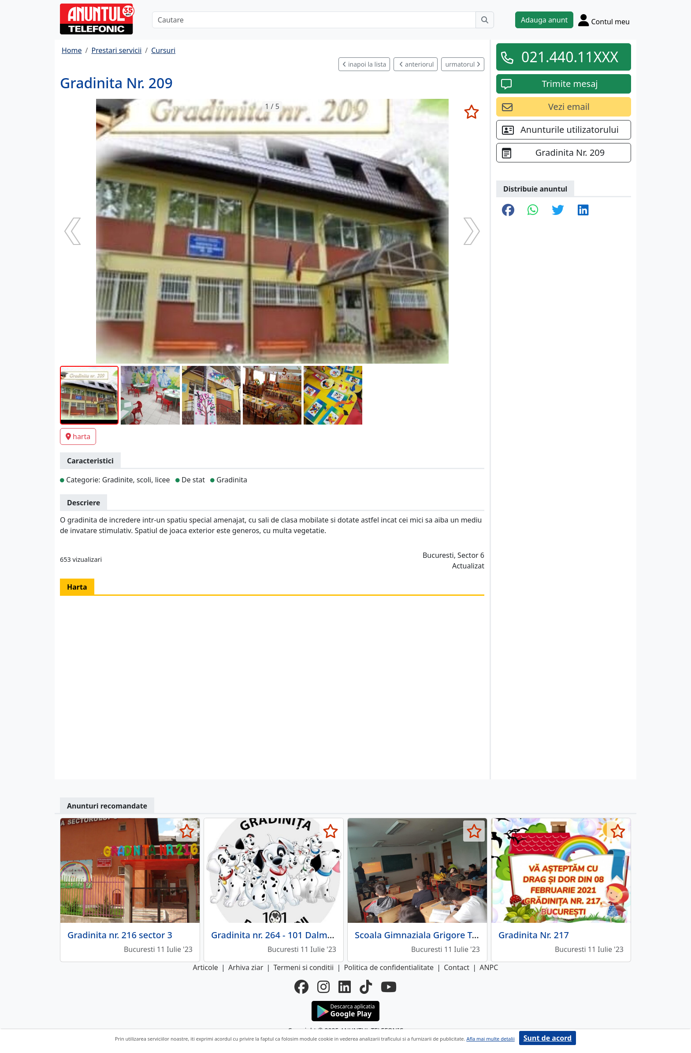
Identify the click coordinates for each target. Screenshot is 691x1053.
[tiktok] (366, 986)
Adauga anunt (544, 20)
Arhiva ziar (245, 967)
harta (78, 436)
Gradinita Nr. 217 (533, 935)
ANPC (488, 967)
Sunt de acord (548, 1038)
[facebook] (301, 986)
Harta (77, 587)
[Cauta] (485, 19)
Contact (456, 967)
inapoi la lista (364, 64)
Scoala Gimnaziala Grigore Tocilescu (430, 935)
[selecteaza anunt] (471, 111)
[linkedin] (344, 986)
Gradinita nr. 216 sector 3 (119, 935)
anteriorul (416, 64)
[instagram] (323, 986)
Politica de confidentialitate (389, 967)
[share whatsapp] (533, 210)
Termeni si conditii (303, 967)
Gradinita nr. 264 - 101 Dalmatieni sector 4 (299, 935)
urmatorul (462, 64)
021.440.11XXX (569, 56)
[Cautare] (314, 19)
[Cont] (604, 20)
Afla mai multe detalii (490, 1038)
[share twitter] (558, 210)
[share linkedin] (583, 210)
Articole (205, 967)
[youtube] (389, 986)
